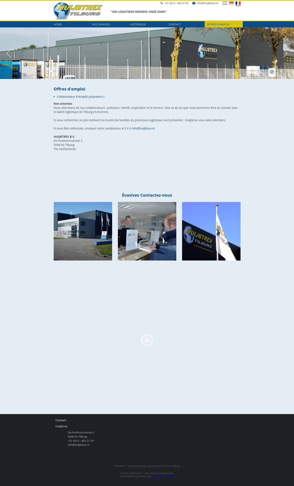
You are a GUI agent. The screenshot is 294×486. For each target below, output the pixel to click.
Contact (175, 24)
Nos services (101, 24)
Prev (6, 53)
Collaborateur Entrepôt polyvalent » (81, 97)
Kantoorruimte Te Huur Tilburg (163, 465)
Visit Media (158, 476)
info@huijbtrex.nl (205, 3)
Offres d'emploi (218, 24)
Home (58, 24)
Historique (138, 24)
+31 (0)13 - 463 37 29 (174, 3)
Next (287, 53)
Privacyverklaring (136, 465)
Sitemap (169, 476)
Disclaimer (119, 465)
